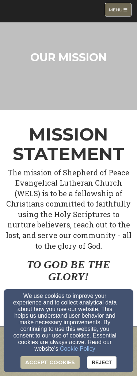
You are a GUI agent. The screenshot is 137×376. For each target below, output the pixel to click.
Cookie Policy (77, 349)
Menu (120, 9)
